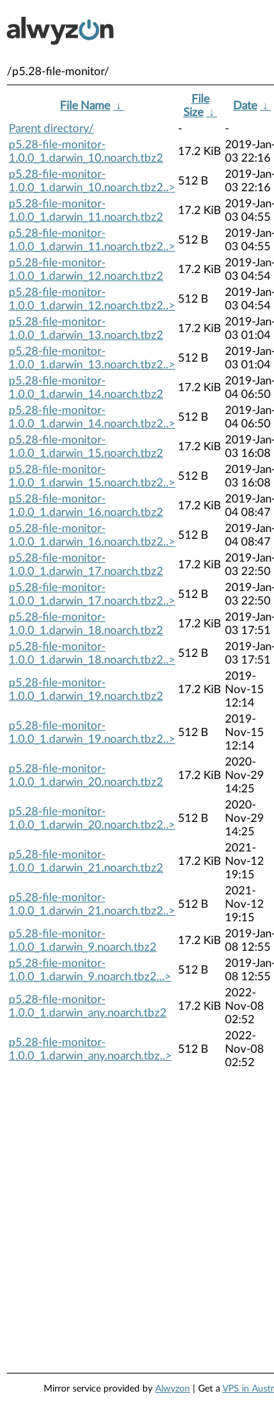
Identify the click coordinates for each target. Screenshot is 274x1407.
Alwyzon (172, 1389)
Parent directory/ (51, 128)
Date (245, 105)
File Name (85, 105)
